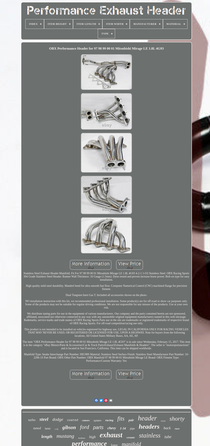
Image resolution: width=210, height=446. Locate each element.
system (97, 420)
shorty (177, 418)
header (147, 418)
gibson (69, 427)
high (92, 437)
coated (72, 420)
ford (84, 427)
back (167, 428)
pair (131, 420)
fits (120, 418)
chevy (111, 428)
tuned (37, 428)
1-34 (123, 428)
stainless (150, 435)
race (177, 428)
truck (163, 421)
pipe (132, 428)
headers (149, 426)
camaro (86, 420)
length (46, 436)
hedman (81, 438)
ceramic (130, 437)
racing (109, 420)
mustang (65, 436)
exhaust (111, 435)
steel (43, 419)
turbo (31, 420)
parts (98, 427)
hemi (47, 428)
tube (168, 437)
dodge (57, 419)
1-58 (56, 429)
